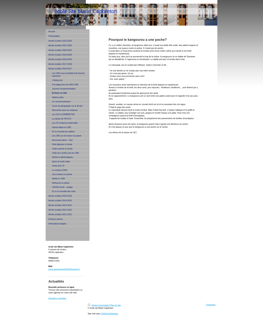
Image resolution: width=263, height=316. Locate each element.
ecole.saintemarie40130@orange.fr (64, 269)
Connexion (211, 305)
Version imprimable (98, 305)
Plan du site (115, 305)
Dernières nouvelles (57, 298)
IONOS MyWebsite (109, 314)
